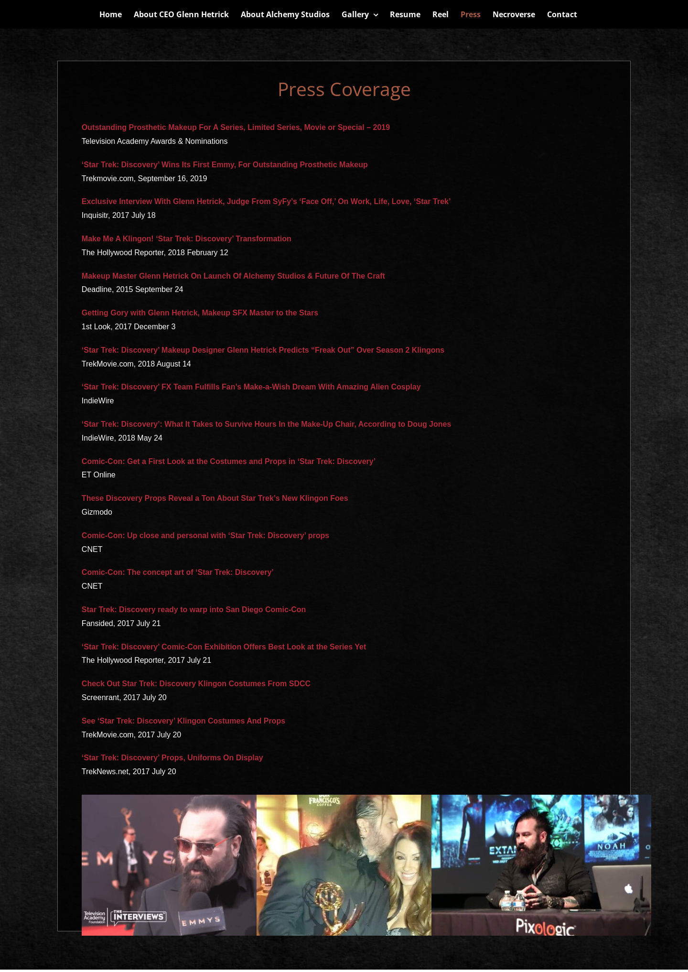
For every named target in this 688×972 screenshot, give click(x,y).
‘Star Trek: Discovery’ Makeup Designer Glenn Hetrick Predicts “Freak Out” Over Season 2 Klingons (263, 350)
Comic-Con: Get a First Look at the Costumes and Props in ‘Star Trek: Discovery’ (229, 461)
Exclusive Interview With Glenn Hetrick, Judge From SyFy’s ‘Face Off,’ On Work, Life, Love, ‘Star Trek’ (266, 201)
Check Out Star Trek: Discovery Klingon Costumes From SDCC (196, 684)
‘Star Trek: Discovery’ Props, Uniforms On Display (172, 758)
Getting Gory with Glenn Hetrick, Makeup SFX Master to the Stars (200, 313)
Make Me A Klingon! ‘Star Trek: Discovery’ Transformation (186, 239)
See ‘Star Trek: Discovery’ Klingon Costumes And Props (183, 721)
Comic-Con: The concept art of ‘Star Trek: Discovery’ (178, 572)
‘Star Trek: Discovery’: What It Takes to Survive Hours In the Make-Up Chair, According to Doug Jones (267, 424)
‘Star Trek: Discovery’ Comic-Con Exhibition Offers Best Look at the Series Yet (224, 647)
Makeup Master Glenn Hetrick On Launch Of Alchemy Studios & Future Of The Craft (233, 276)
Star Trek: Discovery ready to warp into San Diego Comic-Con (194, 609)
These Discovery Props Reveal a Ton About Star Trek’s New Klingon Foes (215, 498)
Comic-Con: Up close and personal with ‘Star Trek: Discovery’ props (205, 535)
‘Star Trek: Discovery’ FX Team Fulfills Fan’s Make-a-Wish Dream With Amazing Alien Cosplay (251, 387)
